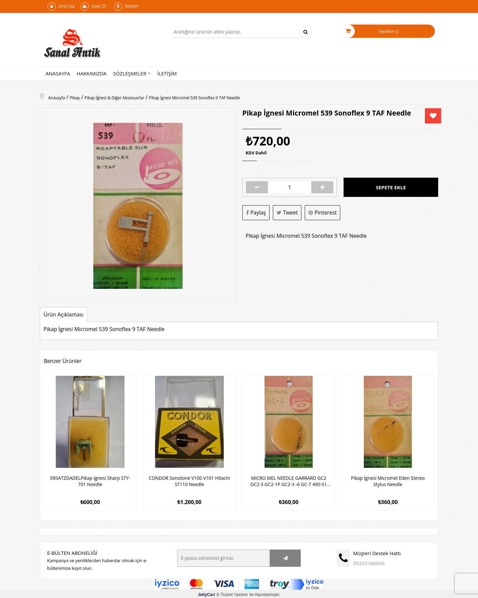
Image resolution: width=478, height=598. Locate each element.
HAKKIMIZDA (92, 73)
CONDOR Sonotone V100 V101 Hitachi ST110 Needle (189, 480)
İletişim (126, 6)
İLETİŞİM (167, 73)
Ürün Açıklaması (63, 314)
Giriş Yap (61, 6)
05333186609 (368, 561)
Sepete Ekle (391, 187)
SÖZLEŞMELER (132, 73)
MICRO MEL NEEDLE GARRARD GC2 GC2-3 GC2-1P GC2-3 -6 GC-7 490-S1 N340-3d (288, 480)
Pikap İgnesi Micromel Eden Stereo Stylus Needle (388, 480)
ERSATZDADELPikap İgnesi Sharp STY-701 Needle (90, 480)
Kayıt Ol (93, 6)
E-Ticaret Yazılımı (223, 593)
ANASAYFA (58, 73)
